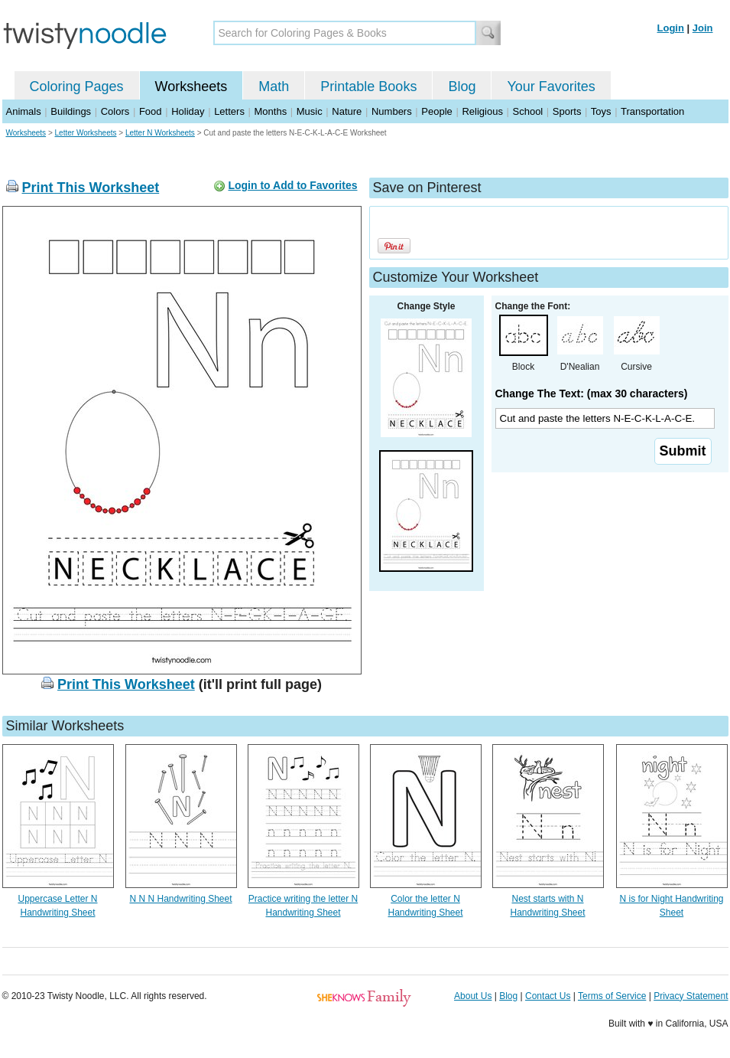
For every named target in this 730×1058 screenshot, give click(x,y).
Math (273, 86)
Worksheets (191, 86)
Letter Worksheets (86, 133)
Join (703, 28)
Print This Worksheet (91, 187)
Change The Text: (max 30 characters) (591, 393)
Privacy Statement (691, 996)
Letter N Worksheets (160, 133)
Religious (482, 111)
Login (670, 28)
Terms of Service (612, 996)
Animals (23, 111)
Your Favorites (551, 86)
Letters (229, 111)
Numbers (391, 111)
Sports (567, 111)
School (528, 111)
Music (310, 111)
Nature (347, 111)
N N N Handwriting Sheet (180, 898)
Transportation (652, 111)
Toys (601, 111)
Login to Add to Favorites (292, 185)
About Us (473, 996)
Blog (461, 86)
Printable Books (368, 86)
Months (271, 111)
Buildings (70, 111)
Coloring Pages (77, 86)
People (436, 111)
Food (150, 111)
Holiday (187, 111)
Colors (115, 111)
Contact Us (547, 996)
